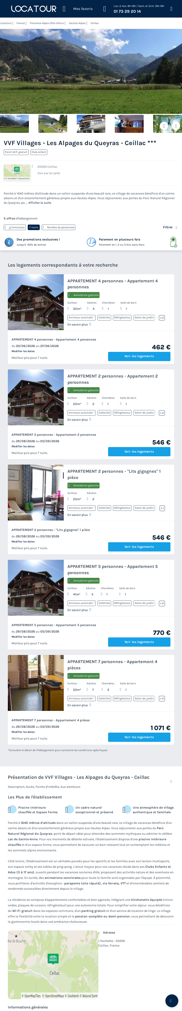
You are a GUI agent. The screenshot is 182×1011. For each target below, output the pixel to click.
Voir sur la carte (48, 173)
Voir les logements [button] (139, 356)
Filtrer (168, 227)
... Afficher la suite (38, 203)
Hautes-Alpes (77, 23)
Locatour (5, 23)
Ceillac (95, 23)
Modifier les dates (23, 351)
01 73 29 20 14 (127, 11)
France (20, 23)
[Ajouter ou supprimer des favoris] (164, 126)
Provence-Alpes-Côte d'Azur (47, 23)
